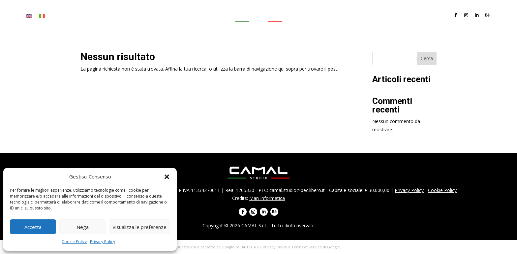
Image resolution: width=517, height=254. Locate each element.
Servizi (96, 16)
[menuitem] (29, 17)
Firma (76, 16)
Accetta (33, 227)
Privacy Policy (102, 241)
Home (57, 16)
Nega (82, 227)
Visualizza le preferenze (139, 227)
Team (141, 16)
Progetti (119, 16)
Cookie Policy (74, 241)
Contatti (164, 16)
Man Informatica (267, 198)
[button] (167, 177)
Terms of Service (306, 246)
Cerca (427, 58)
